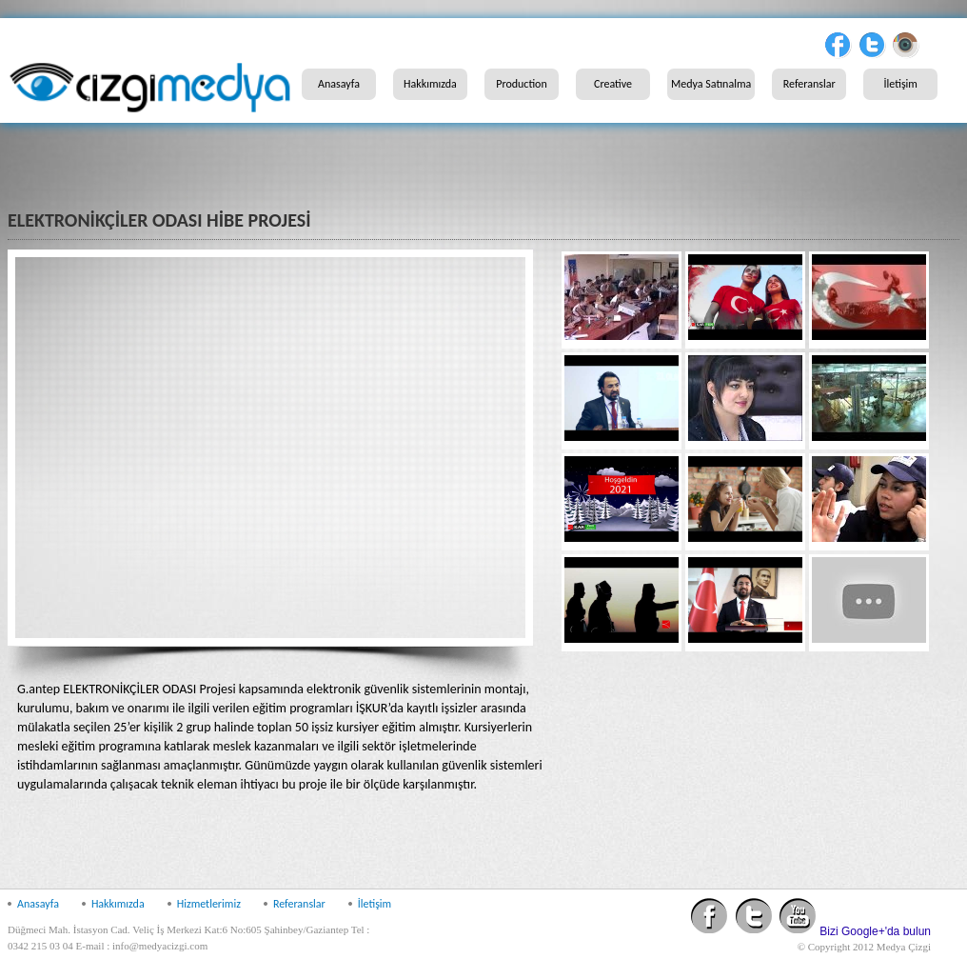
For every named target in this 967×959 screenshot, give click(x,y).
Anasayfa (339, 83)
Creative (613, 83)
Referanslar (809, 83)
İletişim (901, 83)
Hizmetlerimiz (209, 903)
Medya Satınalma (711, 83)
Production (521, 83)
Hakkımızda (430, 83)
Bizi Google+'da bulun (875, 931)
